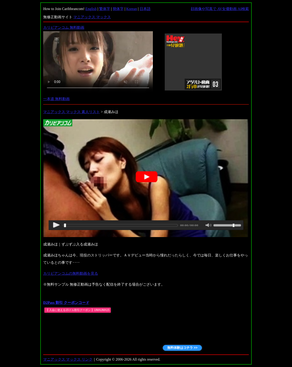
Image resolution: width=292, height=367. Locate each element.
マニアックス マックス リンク (68, 359)
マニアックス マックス (92, 17)
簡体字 (118, 9)
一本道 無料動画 (56, 99)
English (91, 9)
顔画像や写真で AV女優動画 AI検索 (220, 9)
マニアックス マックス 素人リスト (71, 112)
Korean (131, 9)
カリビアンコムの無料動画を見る (70, 273)
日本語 (145, 9)
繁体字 (104, 9)
